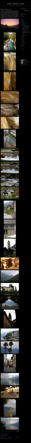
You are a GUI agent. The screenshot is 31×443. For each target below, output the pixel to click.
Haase (21, 15)
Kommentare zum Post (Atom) (8, 438)
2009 (22, 22)
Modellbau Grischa (23, 14)
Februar (23, 42)
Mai (22, 38)
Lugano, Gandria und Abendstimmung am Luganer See (26, 33)
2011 (22, 20)
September (23, 35)
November (23, 23)
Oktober (23, 24)
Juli (22, 36)
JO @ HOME (22, 16)
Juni (22, 37)
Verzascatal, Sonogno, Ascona (26, 30)
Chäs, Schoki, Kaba (15, 3)
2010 (22, 21)
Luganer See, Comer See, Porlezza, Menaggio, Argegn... (25, 29)
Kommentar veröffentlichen (4, 435)
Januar (23, 43)
